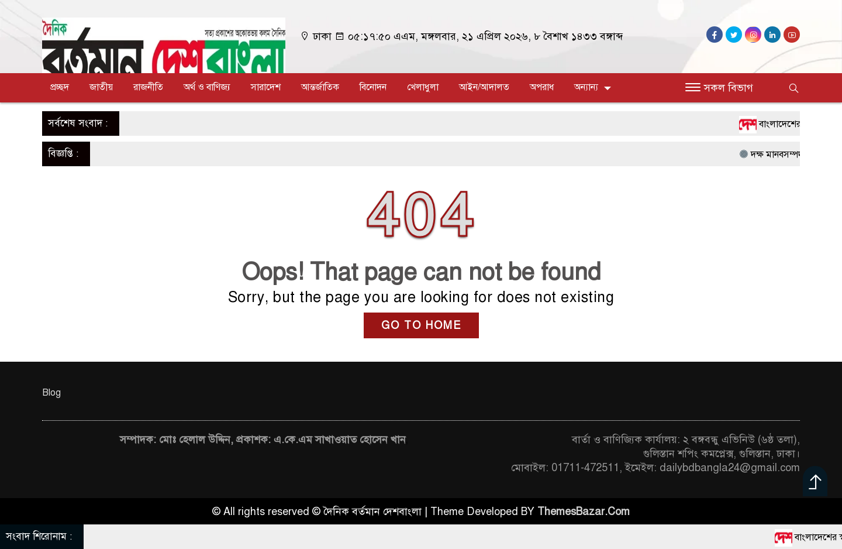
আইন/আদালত (484, 87)
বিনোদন (373, 87)
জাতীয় (101, 87)
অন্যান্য (586, 87)
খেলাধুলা (423, 87)
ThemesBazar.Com (583, 511)
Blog (51, 393)
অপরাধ (542, 87)
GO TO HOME (421, 325)
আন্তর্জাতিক (320, 87)
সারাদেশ (266, 87)
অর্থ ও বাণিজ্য (207, 87)
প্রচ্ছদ (59, 87)
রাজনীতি (148, 87)
